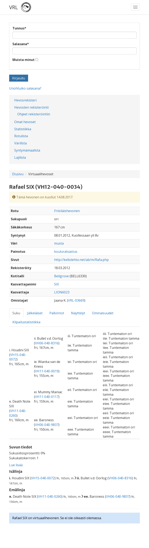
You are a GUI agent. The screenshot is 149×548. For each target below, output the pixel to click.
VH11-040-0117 (46, 396)
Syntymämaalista (27, 150)
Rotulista (21, 136)
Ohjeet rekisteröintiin (33, 114)
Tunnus (19, 28)
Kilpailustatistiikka (26, 322)
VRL (13, 7)
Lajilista (20, 157)
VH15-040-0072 (43, 478)
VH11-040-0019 (46, 371)
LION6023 (61, 292)
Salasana (20, 44)
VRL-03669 (76, 300)
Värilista (20, 143)
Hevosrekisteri (25, 100)
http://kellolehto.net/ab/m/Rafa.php (81, 259)
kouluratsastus (65, 251)
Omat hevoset (25, 122)
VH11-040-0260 (49, 496)
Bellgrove (61, 276)
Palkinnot (56, 313)
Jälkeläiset (35, 313)
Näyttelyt (78, 313)
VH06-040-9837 (46, 424)
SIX (56, 284)
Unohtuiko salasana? (25, 88)
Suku (16, 313)
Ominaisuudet (102, 313)
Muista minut (23, 59)
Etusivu (17, 174)
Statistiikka (22, 129)
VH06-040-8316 (46, 343)
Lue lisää (16, 465)
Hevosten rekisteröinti (31, 107)
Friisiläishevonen (67, 211)
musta (59, 243)
